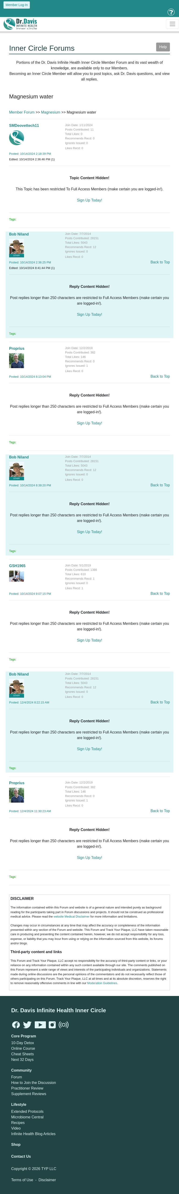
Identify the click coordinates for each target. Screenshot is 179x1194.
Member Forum (21, 112)
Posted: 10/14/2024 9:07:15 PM (30, 593)
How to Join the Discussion (33, 1083)
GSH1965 (17, 566)
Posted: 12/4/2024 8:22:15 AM (29, 702)
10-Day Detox (22, 1043)
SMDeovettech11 (24, 126)
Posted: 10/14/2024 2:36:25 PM (30, 262)
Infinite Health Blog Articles (33, 1134)
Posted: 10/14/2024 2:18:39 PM (30, 153)
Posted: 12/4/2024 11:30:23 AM (30, 811)
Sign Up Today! (89, 200)
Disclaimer (47, 1180)
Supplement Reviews (28, 1094)
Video (16, 1128)
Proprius (16, 348)
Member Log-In (17, 5)
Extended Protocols (27, 1111)
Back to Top (160, 262)
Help (163, 47)
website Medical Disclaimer (72, 916)
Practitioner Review (27, 1088)
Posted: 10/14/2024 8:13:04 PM (30, 376)
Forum (16, 1077)
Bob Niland (19, 234)
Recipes (18, 1123)
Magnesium (50, 112)
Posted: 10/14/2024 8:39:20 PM (30, 485)
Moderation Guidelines (102, 983)
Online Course (23, 1048)
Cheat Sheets (22, 1054)
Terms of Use (22, 1180)
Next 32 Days (22, 1060)
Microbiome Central (27, 1117)
